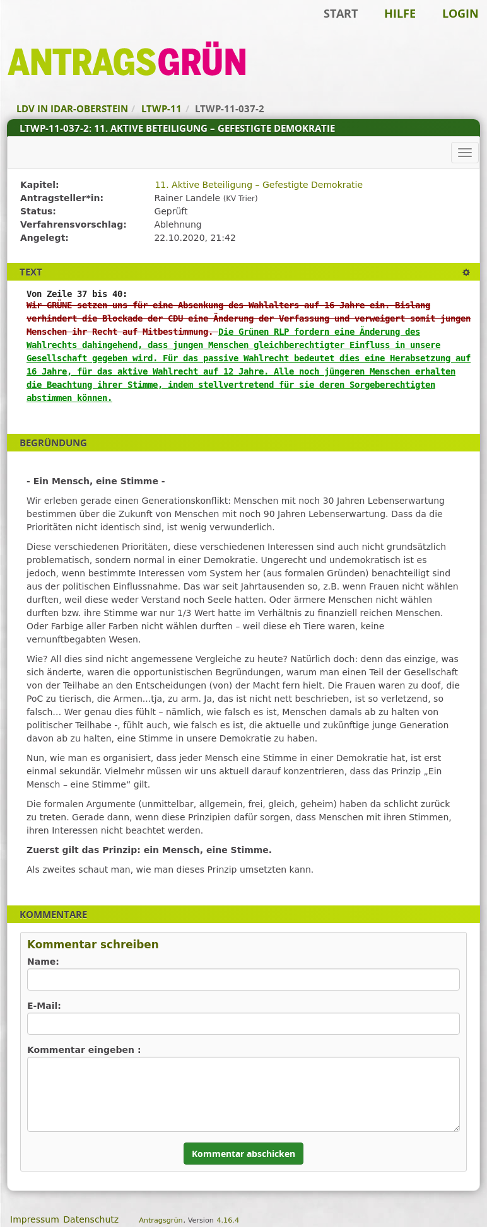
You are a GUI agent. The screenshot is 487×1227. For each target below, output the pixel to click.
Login (460, 13)
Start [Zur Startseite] (341, 13)
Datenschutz (91, 1219)
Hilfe (400, 13)
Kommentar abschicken (243, 1154)
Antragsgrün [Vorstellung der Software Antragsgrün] (160, 1220)
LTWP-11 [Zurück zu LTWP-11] (161, 108)
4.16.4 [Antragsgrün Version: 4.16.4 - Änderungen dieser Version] (227, 1220)
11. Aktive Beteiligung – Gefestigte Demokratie (259, 185)
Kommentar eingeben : (84, 1050)
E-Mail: (44, 1006)
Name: (43, 962)
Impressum (34, 1219)
